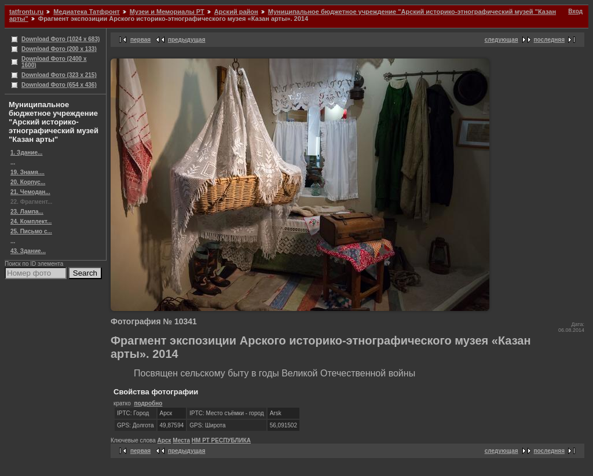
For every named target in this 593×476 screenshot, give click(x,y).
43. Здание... (28, 251)
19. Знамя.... (27, 172)
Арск (164, 440)
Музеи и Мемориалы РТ (167, 11)
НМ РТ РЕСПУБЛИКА (221, 440)
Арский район (236, 11)
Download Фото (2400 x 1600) (54, 62)
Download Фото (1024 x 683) (60, 39)
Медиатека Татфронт (86, 11)
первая (140, 39)
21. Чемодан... (30, 192)
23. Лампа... (26, 211)
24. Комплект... (31, 221)
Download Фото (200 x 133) (59, 49)
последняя (549, 39)
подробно (148, 403)
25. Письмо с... (31, 231)
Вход (575, 11)
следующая (501, 39)
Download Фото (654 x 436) (59, 85)
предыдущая (187, 39)
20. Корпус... (27, 182)
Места (181, 440)
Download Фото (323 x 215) (59, 75)
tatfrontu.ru (26, 11)
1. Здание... (26, 152)
